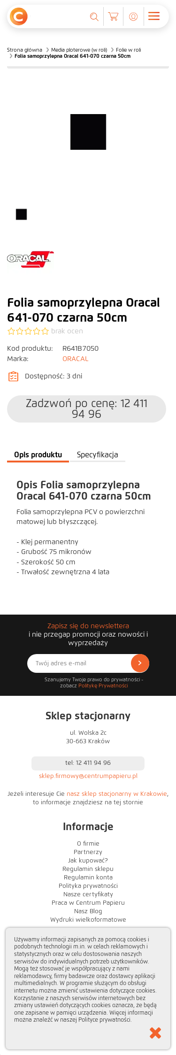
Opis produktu (38, 454)
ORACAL (75, 358)
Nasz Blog (88, 911)
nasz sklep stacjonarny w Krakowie (117, 794)
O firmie (88, 843)
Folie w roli (128, 49)
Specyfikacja (97, 454)
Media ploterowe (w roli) (79, 49)
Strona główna (24, 49)
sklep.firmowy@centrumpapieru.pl (88, 776)
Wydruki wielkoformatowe (88, 920)
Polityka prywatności (88, 886)
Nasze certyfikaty (88, 894)
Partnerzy (88, 852)
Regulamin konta (88, 877)
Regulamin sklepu (88, 869)
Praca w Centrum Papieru (88, 903)
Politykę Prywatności (103, 685)
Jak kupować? (88, 860)
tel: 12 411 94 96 (88, 763)
